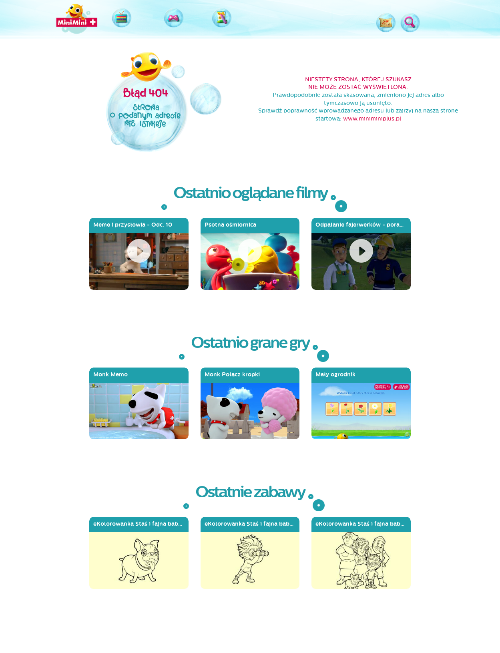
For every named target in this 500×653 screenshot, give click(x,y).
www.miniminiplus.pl (372, 118)
